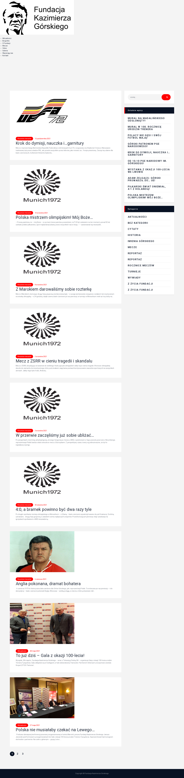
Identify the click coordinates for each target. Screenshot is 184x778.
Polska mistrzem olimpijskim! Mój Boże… (54, 217)
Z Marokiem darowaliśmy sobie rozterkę (54, 289)
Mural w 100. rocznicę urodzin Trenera (144, 128)
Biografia (6, 41)
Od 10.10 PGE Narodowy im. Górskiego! (147, 162)
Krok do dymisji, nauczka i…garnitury (50, 143)
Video (4, 48)
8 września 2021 (41, 285)
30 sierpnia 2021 (41, 505)
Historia (134, 235)
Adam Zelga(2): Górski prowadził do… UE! (144, 179)
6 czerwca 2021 (40, 579)
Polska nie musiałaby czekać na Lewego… (55, 730)
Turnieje (134, 271)
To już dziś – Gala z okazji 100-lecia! (50, 655)
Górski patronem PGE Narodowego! (144, 145)
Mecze (5, 46)
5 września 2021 (41, 356)
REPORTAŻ (135, 253)
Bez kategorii (138, 223)
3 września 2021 (41, 431)
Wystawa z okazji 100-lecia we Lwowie (149, 170)
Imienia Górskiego (141, 241)
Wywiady (134, 277)
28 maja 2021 (35, 651)
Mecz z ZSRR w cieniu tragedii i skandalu (54, 361)
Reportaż (135, 259)
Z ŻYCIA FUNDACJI (140, 283)
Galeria (5, 51)
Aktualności (6, 38)
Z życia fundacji (140, 289)
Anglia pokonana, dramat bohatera (48, 584)
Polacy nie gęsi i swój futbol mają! (144, 136)
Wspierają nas (7, 53)
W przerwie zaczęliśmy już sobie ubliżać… (55, 435)
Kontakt (5, 55)
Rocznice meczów (24, 139)
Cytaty (133, 229)
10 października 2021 (43, 139)
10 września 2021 (41, 213)
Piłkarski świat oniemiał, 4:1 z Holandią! (147, 187)
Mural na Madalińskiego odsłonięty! (146, 119)
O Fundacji (6, 43)
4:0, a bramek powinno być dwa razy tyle (54, 509)
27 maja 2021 (35, 725)
